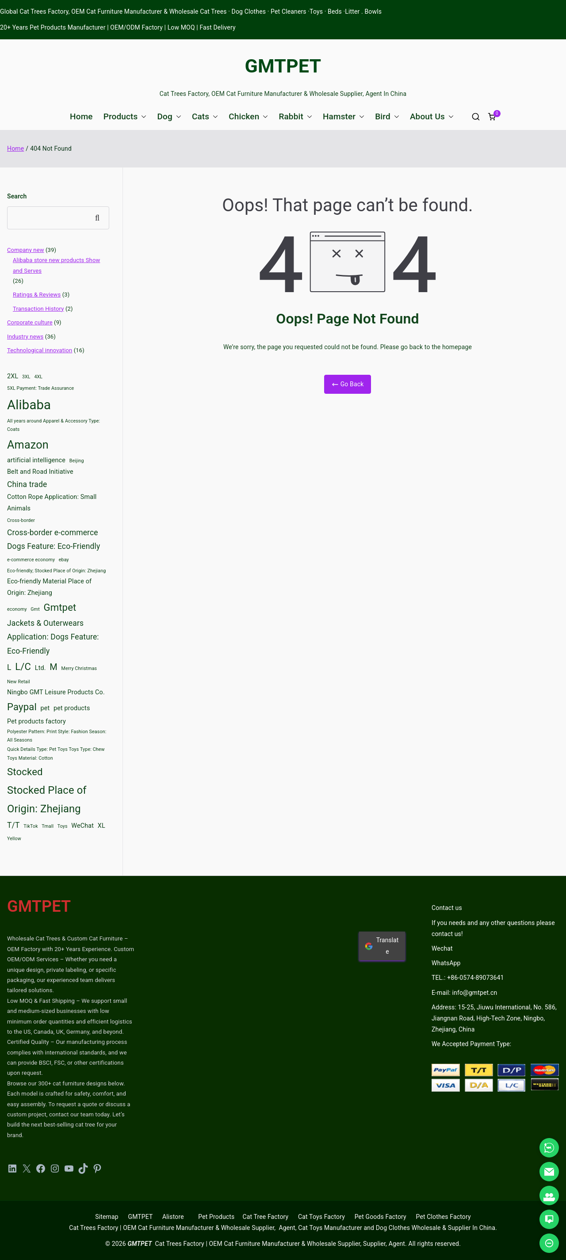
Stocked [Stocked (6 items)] (25, 771)
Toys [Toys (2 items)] (62, 826)
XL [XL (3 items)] (101, 826)
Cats (205, 116)
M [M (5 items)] (53, 667)
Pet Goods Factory (380, 1216)
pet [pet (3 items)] (45, 708)
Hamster (343, 116)
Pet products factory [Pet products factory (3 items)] (36, 721)
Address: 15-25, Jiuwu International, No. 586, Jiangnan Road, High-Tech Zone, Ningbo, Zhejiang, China (494, 1018)
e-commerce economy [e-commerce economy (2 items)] (31, 560)
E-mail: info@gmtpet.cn (464, 992)
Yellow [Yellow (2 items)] (14, 838)
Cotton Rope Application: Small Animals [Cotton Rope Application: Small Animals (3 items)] (51, 502)
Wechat (442, 948)
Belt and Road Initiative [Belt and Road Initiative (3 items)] (40, 472)
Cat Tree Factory (265, 1216)
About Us (432, 116)
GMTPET (283, 66)
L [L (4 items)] (9, 667)
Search (17, 196)
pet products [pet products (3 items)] (72, 708)
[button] (142, 116)
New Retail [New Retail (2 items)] (18, 682)
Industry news (25, 336)
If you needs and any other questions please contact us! (493, 928)
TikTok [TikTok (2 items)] (30, 826)
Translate (381, 945)
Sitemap (106, 1216)
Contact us (447, 907)
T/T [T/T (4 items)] (13, 825)
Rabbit (295, 116)
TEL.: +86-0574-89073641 (468, 977)
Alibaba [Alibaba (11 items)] (29, 404)
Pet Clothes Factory (443, 1216)
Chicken (248, 116)
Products (125, 116)
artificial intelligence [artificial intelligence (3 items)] (36, 460)
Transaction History (38, 308)
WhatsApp (446, 963)
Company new (25, 250)
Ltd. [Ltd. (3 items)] (40, 668)
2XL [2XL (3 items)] (12, 376)
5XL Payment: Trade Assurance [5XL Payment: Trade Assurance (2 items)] (40, 388)
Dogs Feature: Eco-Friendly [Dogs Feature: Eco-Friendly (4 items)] (53, 546)
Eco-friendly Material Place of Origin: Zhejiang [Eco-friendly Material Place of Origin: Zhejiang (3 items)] (49, 587)
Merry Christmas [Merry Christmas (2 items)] (79, 668)
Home (81, 116)
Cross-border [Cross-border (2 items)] (21, 520)
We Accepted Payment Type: (471, 1043)
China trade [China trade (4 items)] (27, 484)
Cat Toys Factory (321, 1216)
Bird (387, 116)
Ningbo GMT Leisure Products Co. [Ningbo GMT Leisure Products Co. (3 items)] (56, 692)
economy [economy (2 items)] (17, 609)
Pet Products (216, 1216)
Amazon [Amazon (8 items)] (28, 444)
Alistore (173, 1216)
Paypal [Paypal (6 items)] (22, 706)
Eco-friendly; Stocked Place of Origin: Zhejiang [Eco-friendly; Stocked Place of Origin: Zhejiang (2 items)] (56, 571)
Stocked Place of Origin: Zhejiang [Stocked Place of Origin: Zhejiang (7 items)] (47, 799)
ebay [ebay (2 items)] (64, 560)
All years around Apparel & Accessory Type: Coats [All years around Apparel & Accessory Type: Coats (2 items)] (53, 425)
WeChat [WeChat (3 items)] (82, 826)
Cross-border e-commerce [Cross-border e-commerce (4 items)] (52, 532)
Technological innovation (39, 350)
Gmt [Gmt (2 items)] (35, 609)
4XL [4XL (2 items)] (38, 377)
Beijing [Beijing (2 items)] (76, 461)
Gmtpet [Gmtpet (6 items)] (59, 607)
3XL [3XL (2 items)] (26, 377)
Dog (169, 116)
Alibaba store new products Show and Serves (56, 265)
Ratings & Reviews (37, 294)
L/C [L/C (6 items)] (23, 666)
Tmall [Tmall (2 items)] (48, 826)
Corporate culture (30, 322)
